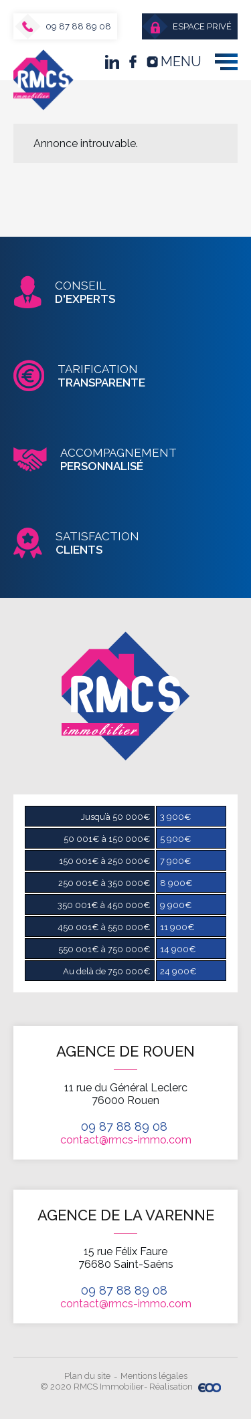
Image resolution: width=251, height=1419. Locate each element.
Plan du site (87, 1376)
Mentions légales (153, 1376)
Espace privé (191, 27)
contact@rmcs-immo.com (125, 1139)
